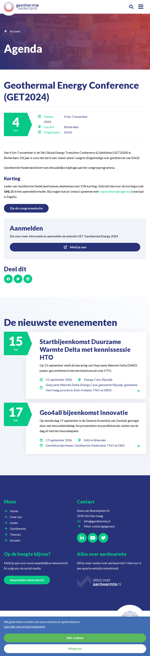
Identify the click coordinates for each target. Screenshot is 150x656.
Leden (15, 523)
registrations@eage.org (115, 191)
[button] (131, 7)
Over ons (17, 517)
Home (14, 511)
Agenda (29, 47)
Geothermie (19, 529)
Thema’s (16, 534)
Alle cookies (75, 638)
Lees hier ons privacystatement (24, 626)
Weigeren (75, 649)
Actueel (15, 31)
